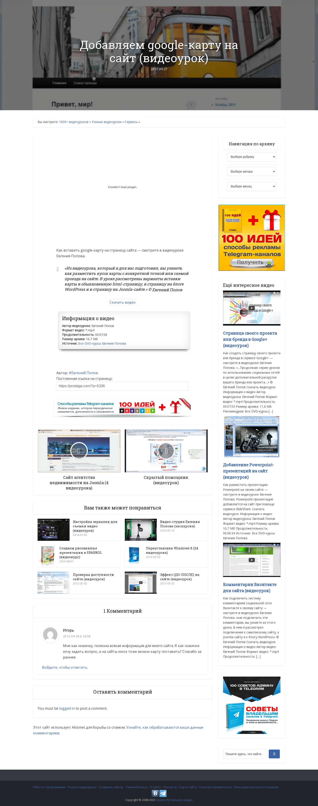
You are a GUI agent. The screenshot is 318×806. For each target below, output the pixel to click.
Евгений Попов (84, 372)
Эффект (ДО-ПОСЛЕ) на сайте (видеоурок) (179, 576)
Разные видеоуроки (106, 122)
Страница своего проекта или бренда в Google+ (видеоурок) (250, 339)
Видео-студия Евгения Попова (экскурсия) (180, 523)
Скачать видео (123, 302)
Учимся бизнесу (136, 787)
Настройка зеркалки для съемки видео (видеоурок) (95, 526)
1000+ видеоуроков (74, 122)
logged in (67, 708)
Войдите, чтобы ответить (64, 667)
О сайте (155, 787)
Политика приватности (215, 787)
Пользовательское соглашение (256, 787)
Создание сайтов (111, 787)
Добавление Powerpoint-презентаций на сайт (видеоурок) (248, 471)
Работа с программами (49, 787)
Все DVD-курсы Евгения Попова (102, 343)
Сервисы (131, 122)
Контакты (170, 787)
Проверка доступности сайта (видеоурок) (93, 576)
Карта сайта (188, 787)
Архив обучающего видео (174, 800)
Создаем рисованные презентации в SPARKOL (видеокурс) (80, 552)
